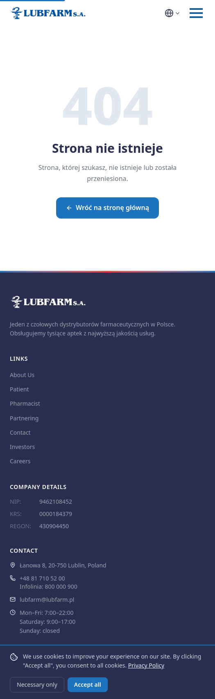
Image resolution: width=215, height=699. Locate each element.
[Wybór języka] (172, 13)
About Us (22, 375)
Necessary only (37, 684)
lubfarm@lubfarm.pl (47, 599)
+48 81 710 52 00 (42, 578)
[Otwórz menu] (196, 13)
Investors (22, 447)
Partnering (24, 418)
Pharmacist (25, 403)
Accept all (87, 684)
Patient (19, 389)
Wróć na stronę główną (107, 207)
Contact (20, 432)
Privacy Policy (146, 665)
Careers (20, 461)
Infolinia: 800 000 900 (48, 586)
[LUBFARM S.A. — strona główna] (48, 13)
